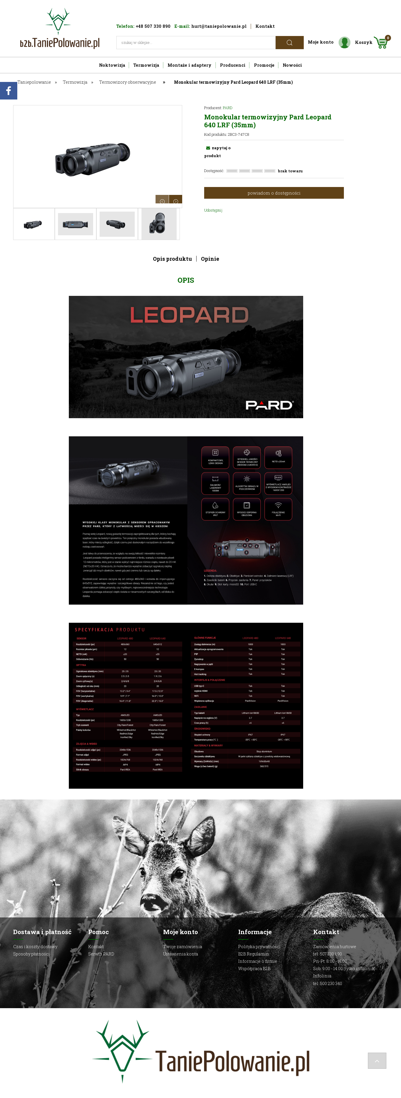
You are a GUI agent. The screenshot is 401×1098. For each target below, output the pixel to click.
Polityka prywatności (259, 946)
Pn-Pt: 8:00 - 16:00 (330, 961)
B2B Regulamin (253, 954)
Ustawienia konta (180, 954)
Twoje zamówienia (182, 946)
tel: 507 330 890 (327, 954)
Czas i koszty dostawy (35, 946)
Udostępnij (213, 210)
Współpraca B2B (254, 968)
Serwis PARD (101, 954)
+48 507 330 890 (153, 26)
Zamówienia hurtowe (334, 946)
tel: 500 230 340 (327, 983)
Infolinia (322, 976)
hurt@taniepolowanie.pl (219, 26)
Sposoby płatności (31, 954)
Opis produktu (172, 258)
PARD (228, 107)
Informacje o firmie (257, 961)
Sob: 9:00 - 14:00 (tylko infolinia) (344, 968)
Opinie (210, 258)
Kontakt (265, 26)
